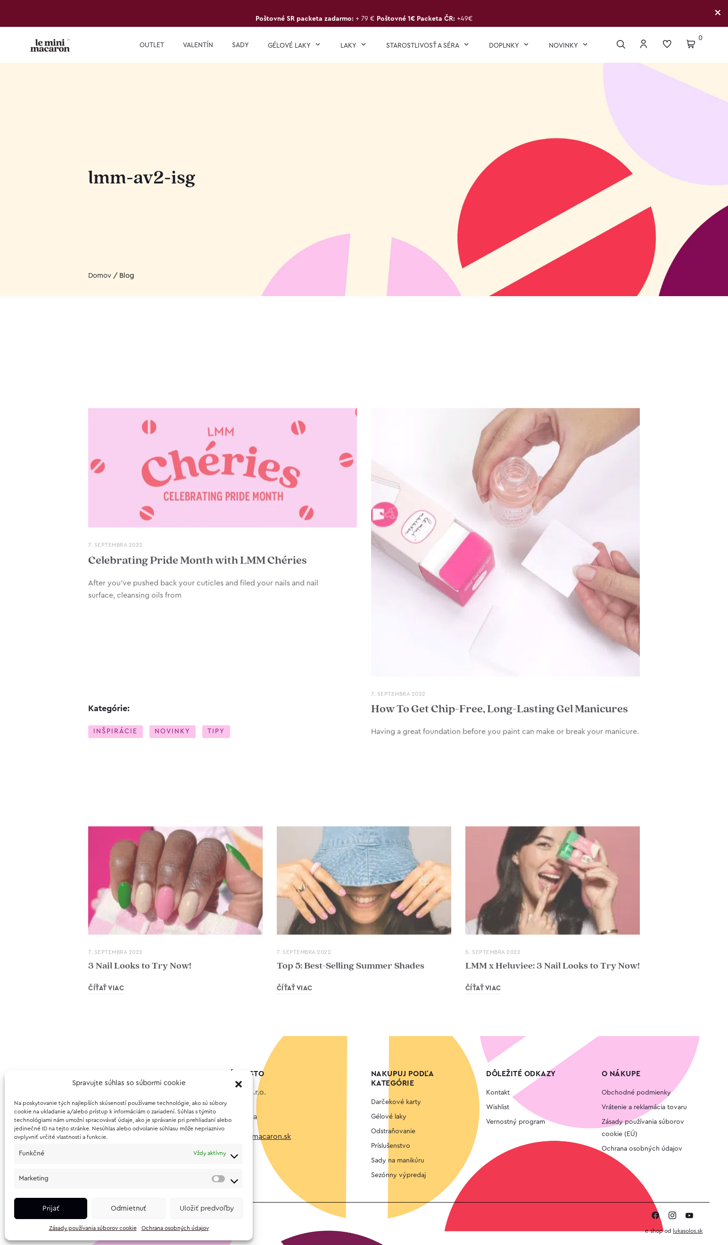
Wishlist (497, 1107)
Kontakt (498, 1092)
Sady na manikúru (397, 1160)
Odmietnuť (128, 1208)
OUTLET (152, 45)
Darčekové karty (396, 1102)
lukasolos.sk (688, 1231)
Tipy (216, 732)
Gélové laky (290, 45)
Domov (99, 276)
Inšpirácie (115, 732)
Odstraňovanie (393, 1131)
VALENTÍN (198, 45)
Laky (349, 45)
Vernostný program (515, 1122)
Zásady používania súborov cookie (93, 1228)
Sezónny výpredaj (398, 1175)
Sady (240, 45)
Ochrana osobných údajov (175, 1228)
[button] (238, 1083)
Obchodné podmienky (636, 1092)
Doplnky (505, 45)
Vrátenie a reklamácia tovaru (644, 1107)
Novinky (564, 45)
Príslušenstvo (390, 1146)
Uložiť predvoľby (207, 1208)
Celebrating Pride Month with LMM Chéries (197, 808)
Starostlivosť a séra (423, 45)
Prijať (50, 1208)
